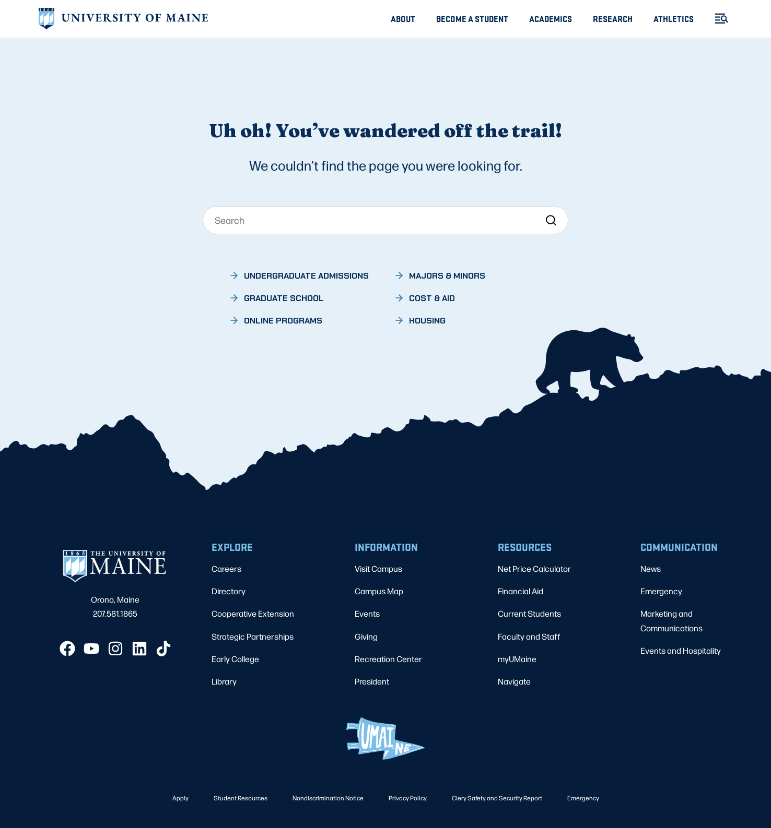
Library (224, 681)
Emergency (661, 590)
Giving (366, 636)
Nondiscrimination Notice (328, 798)
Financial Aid (520, 590)
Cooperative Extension (253, 613)
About (403, 18)
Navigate (514, 681)
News (650, 568)
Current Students (529, 613)
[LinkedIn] (139, 648)
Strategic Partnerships (253, 636)
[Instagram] (115, 648)
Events (367, 613)
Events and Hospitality (680, 650)
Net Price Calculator (534, 568)
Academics (550, 18)
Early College (235, 658)
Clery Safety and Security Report (497, 798)
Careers (226, 568)
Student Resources (240, 798)
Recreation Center (388, 658)
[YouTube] (91, 648)
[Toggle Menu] (717, 18)
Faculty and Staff (529, 636)
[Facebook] (67, 648)
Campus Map (379, 590)
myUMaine (517, 658)
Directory (229, 590)
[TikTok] (163, 648)
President (372, 681)
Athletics (673, 18)
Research (613, 18)
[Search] (385, 220)
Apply (180, 798)
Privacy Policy (408, 798)
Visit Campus (378, 568)
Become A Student (472, 18)
